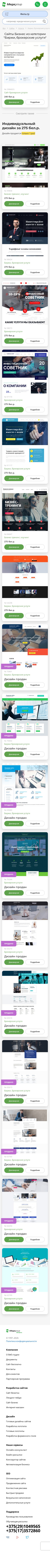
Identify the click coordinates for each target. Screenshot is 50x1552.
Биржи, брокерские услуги (17, 262)
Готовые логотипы (15, 1431)
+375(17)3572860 (23, 1530)
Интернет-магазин (15, 1407)
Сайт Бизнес (12, 1402)
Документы (11, 1359)
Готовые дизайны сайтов (18, 1421)
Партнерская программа (18, 1378)
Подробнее (35, 102)
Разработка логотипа (16, 1426)
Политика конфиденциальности (21, 1341)
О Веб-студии (12, 1354)
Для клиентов (13, 1374)
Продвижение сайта (16, 1483)
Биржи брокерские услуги (17, 744)
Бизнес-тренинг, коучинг (16, 194)
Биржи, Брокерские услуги (17, 1090)
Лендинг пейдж (13, 1397)
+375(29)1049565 (23, 1526)
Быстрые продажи (15, 1493)
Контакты (10, 1369)
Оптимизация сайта (15, 1478)
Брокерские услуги (13, 331)
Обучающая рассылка (16, 1521)
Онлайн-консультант (16, 1450)
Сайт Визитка (12, 1392)
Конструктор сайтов (16, 1459)
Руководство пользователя (19, 1516)
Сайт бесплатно (13, 1364)
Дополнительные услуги (18, 1502)
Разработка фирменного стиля (21, 1436)
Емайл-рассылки (14, 1454)
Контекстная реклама (16, 1488)
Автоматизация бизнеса (17, 1464)
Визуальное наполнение (18, 1497)
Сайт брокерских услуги (16, 92)
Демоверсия (14, 102)
